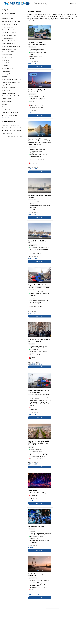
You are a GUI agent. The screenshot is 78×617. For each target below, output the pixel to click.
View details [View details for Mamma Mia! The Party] (40, 550)
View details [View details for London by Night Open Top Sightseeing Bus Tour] (40, 115)
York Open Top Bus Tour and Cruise (12, 136)
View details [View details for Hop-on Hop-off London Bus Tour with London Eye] (40, 417)
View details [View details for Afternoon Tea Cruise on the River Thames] (40, 217)
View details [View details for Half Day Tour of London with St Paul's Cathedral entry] (40, 367)
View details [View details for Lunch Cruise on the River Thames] (40, 261)
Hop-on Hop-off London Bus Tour (11, 130)
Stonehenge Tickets (7, 133)
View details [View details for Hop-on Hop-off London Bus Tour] (40, 316)
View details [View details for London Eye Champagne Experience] (40, 597)
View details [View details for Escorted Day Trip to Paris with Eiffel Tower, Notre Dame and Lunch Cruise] (40, 467)
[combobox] (72, 3)
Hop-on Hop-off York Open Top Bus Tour (12, 128)
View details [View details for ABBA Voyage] (40, 503)
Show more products (52, 607)
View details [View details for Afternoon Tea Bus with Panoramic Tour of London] (40, 66)
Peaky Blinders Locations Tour (10, 125)
